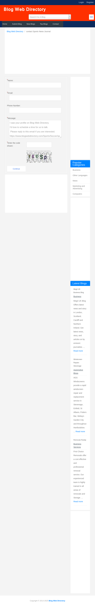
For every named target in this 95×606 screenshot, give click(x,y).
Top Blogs (44, 24)
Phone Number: (13, 106)
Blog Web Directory (15, 31)
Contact (56, 24)
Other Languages (80, 175)
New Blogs (31, 24)
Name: (10, 80)
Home (4, 24)
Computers (77, 194)
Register (90, 2)
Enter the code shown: (13, 144)
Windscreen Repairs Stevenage (77, 362)
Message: (11, 118)
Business (76, 170)
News (75, 181)
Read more (78, 351)
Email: (10, 93)
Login (81, 2)
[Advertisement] (48, 52)
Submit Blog (17, 24)
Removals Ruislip (79, 440)
